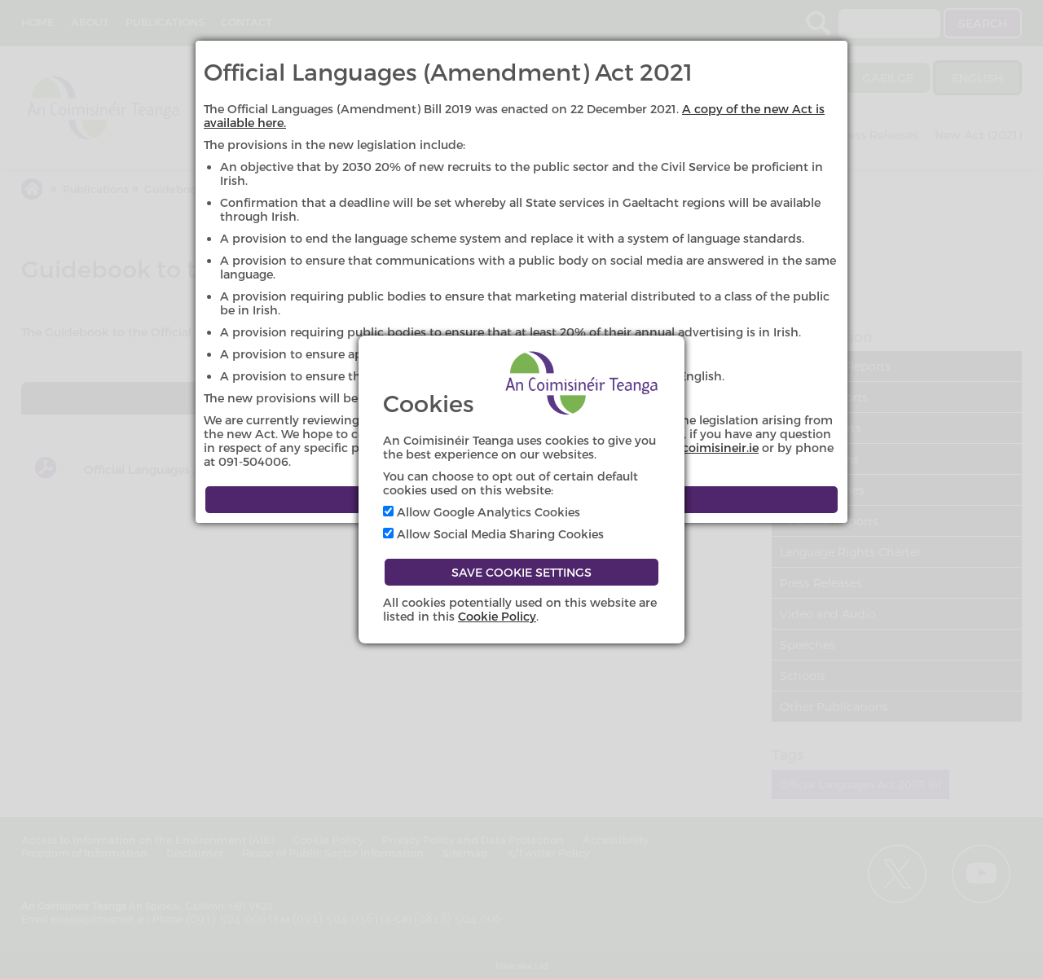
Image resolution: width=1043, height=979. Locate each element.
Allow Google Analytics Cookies (481, 512)
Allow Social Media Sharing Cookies (493, 534)
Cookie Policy (497, 616)
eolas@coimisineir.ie (700, 447)
